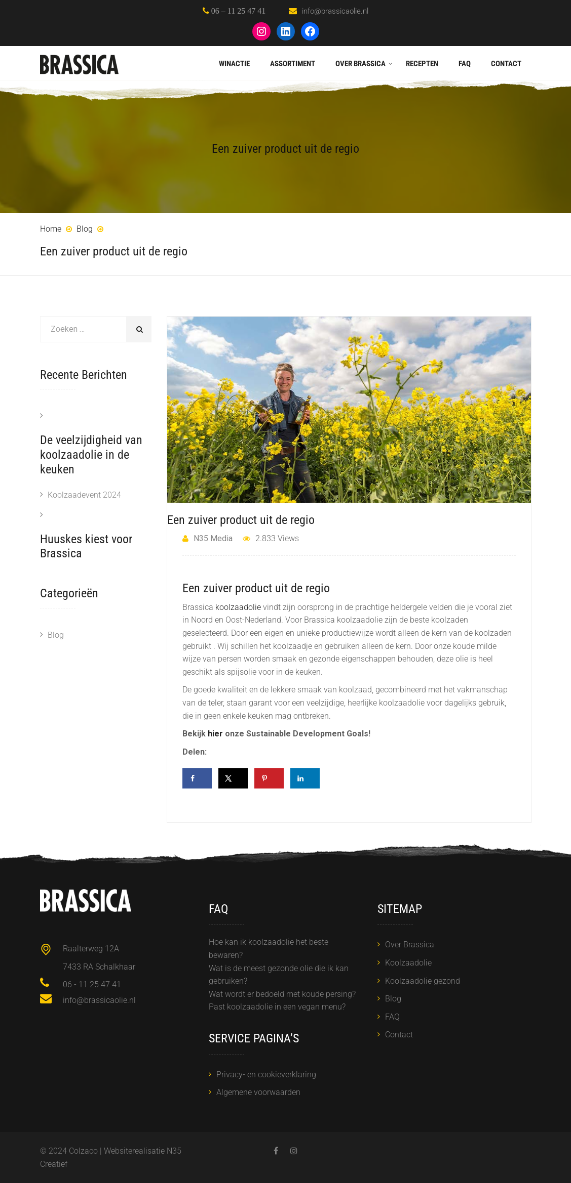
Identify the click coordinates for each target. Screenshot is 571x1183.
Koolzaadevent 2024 (84, 495)
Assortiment (292, 63)
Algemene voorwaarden (258, 1092)
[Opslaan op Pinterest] (269, 778)
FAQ (465, 63)
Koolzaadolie (408, 963)
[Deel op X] (233, 778)
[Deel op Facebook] (197, 778)
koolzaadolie (238, 607)
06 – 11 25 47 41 (237, 11)
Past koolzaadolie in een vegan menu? (277, 1007)
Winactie (234, 63)
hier (215, 733)
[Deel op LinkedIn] (305, 778)
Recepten (422, 63)
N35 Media (207, 538)
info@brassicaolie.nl (335, 11)
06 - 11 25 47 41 (92, 984)
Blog (56, 635)
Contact (506, 63)
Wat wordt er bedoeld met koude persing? (282, 994)
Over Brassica (360, 63)
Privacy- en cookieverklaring (266, 1074)
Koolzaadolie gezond (422, 981)
